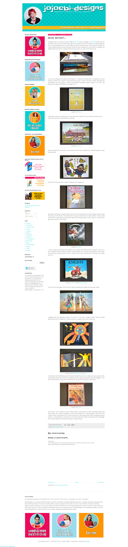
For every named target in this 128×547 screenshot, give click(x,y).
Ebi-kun (28, 223)
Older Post (101, 482)
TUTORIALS (36, 30)
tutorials (28, 250)
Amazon (79, 112)
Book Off (75, 42)
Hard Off (93, 42)
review (57, 427)
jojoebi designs (30, 244)
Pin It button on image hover (7, 546)
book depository (77, 373)
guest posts (29, 241)
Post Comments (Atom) (61, 485)
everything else (30, 239)
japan (27, 243)
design (28, 233)
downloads (29, 235)
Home (76, 482)
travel (27, 248)
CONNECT (52, 30)
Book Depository (83, 282)
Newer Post (51, 482)
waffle (61, 427)
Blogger (87, 541)
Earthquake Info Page (80, 30)
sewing (28, 246)
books (53, 427)
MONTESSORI (44, 30)
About (25, 30)
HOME (30, 30)
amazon (85, 373)
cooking (28, 231)
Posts (28, 213)
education (29, 237)
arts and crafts (30, 227)
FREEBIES (59, 30)
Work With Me (67, 30)
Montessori (29, 225)
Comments (29, 216)
